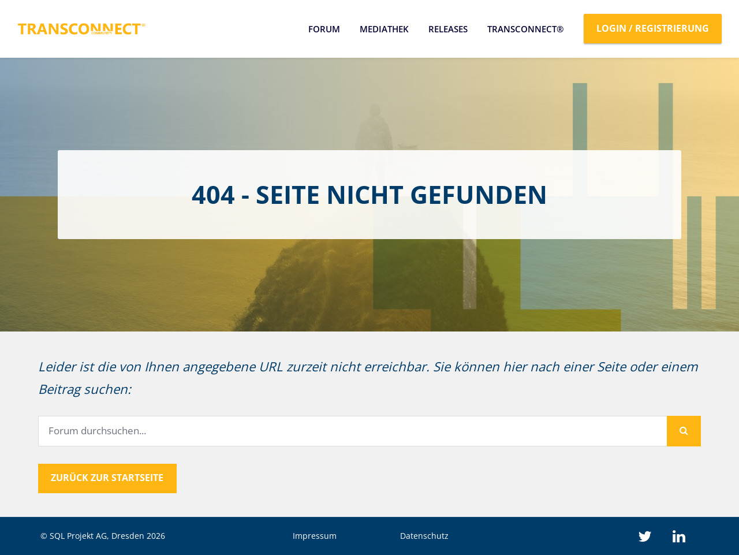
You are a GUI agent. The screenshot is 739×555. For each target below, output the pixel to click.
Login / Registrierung (652, 28)
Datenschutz (424, 535)
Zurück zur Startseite (107, 477)
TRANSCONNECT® (525, 29)
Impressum (315, 535)
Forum (324, 29)
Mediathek (384, 29)
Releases (448, 29)
